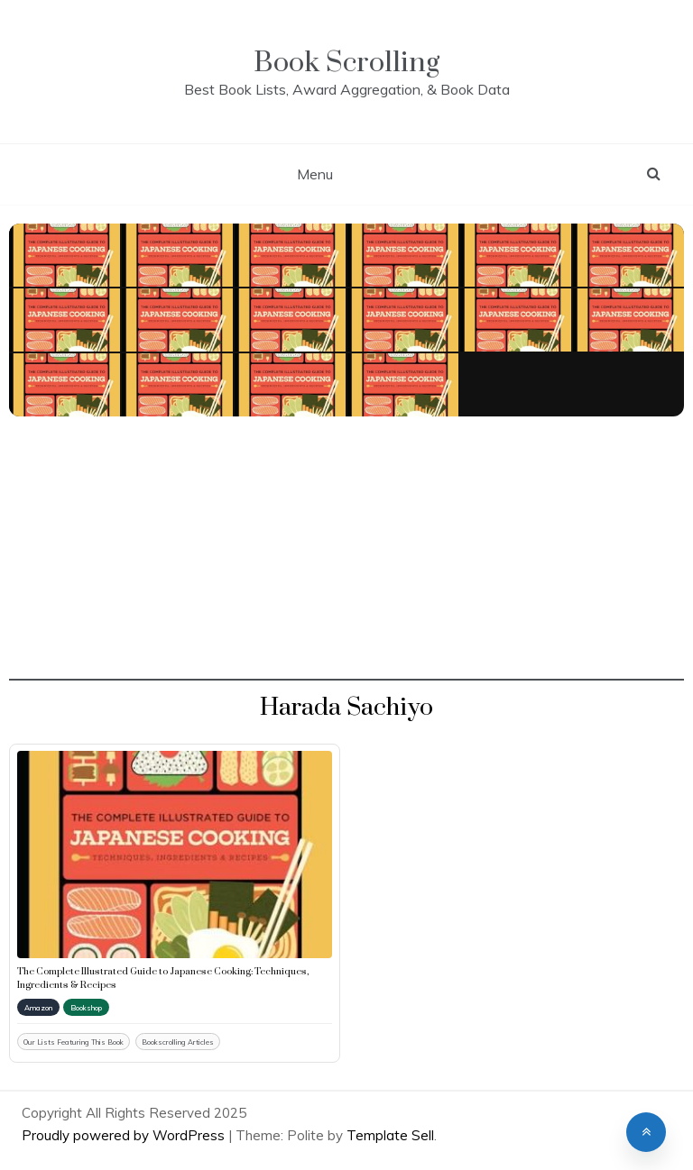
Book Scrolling (346, 62)
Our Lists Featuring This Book (73, 1042)
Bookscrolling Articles (178, 1042)
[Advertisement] (346, 554)
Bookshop (86, 1007)
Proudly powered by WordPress (125, 1135)
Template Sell (390, 1135)
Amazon (38, 1007)
